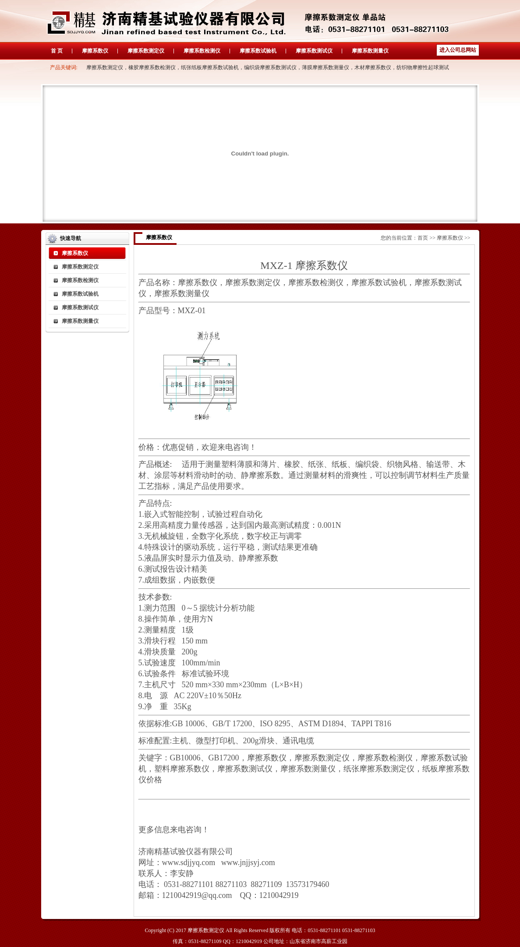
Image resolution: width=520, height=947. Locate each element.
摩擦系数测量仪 (370, 51)
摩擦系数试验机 (258, 51)
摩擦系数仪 (95, 51)
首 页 (57, 51)
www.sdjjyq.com (189, 862)
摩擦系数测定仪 (145, 51)
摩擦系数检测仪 (202, 51)
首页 (422, 238)
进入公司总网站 (457, 50)
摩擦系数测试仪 (314, 51)
